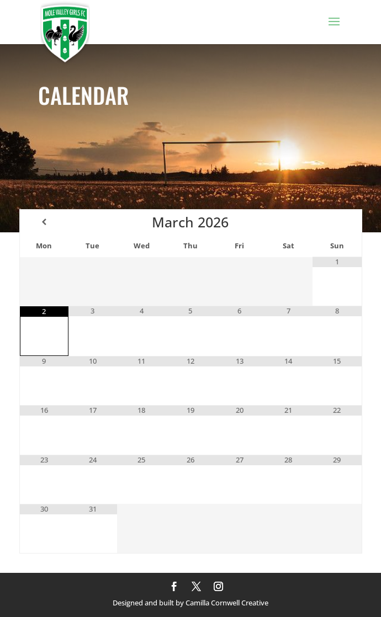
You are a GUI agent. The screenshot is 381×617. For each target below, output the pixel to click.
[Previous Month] (44, 222)
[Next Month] (337, 222)
